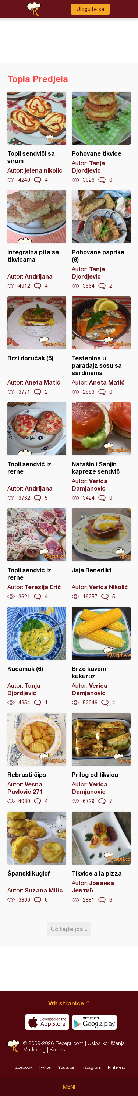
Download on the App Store (47, 1022)
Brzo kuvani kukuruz (101, 656)
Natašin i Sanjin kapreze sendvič (101, 452)
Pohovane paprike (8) (101, 240)
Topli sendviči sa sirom (36, 138)
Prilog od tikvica (101, 759)
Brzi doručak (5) (36, 346)
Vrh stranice (66, 1003)
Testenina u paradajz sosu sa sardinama (101, 346)
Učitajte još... (69, 928)
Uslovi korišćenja (106, 1043)
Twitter (45, 1067)
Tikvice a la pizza (101, 858)
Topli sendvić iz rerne (36, 554)
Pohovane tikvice (101, 138)
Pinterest (116, 1067)
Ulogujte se (90, 9)
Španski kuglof (36, 858)
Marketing (34, 1049)
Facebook (22, 1067)
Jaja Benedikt (101, 554)
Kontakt (58, 1049)
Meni (69, 1087)
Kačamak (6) (36, 656)
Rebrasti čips (36, 759)
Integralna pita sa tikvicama (36, 240)
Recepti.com (13, 1046)
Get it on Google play (94, 1022)
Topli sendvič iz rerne (36, 452)
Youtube (66, 1067)
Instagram (91, 1067)
